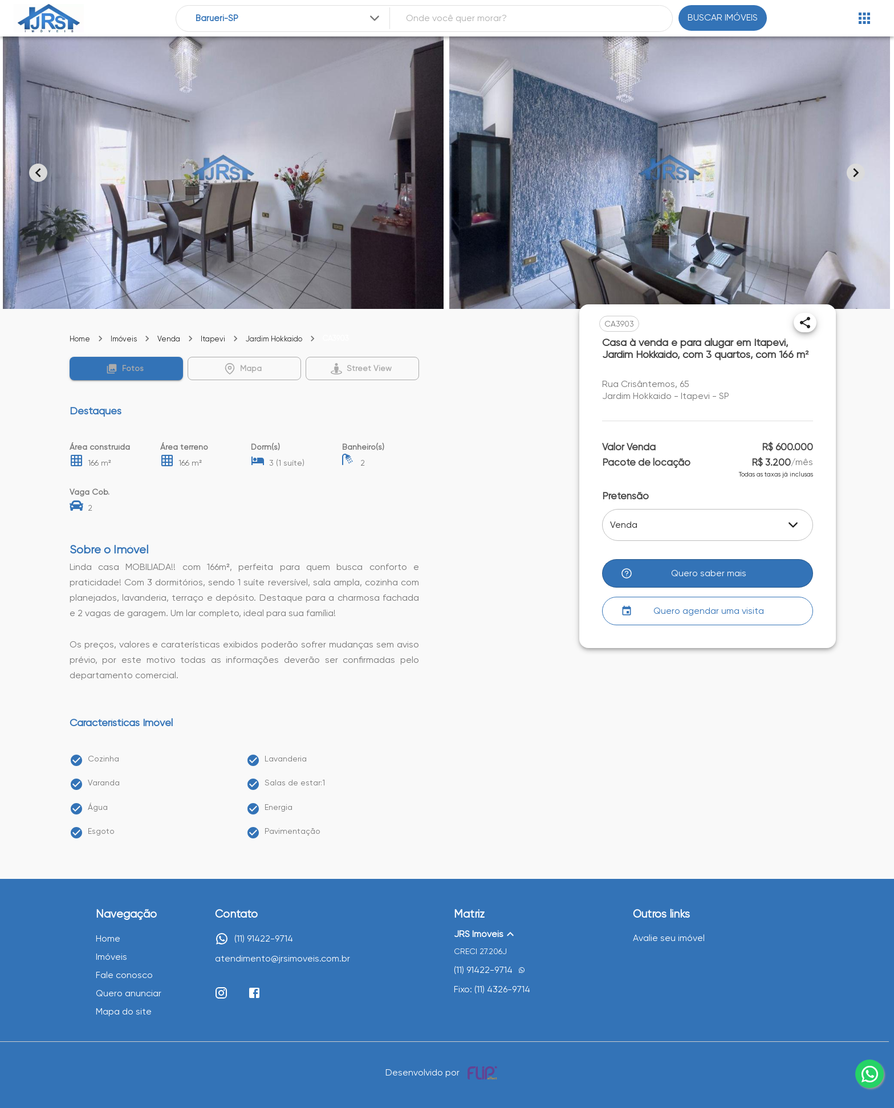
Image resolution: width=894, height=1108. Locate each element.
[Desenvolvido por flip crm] (484, 1072)
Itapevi (213, 339)
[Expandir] (375, 18)
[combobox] (289, 18)
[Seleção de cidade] (289, 18)
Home (80, 339)
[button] (126, 368)
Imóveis (124, 339)
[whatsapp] (869, 1074)
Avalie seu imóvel (669, 937)
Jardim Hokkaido (274, 339)
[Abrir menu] (864, 18)
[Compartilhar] (805, 322)
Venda (168, 339)
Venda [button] (623, 524)
